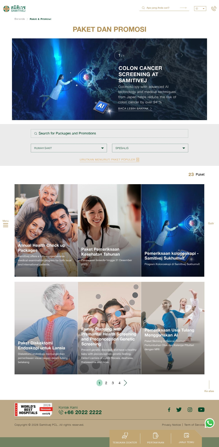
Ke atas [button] (209, 391)
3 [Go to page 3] (113, 383)
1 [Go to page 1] (99, 383)
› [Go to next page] (125, 382)
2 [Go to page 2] (106, 383)
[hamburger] (5, 225)
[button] (176, 55)
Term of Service (194, 424)
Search (183, 8)
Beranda (20, 18)
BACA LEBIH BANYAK (135, 108)
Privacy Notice (171, 424)
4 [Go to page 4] (119, 383)
